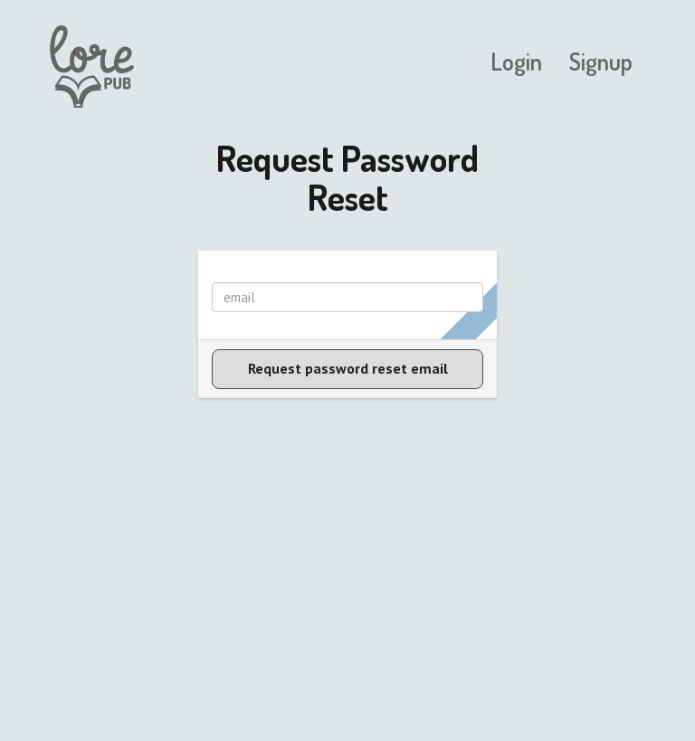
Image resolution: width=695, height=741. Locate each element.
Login (516, 61)
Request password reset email (348, 368)
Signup (601, 61)
